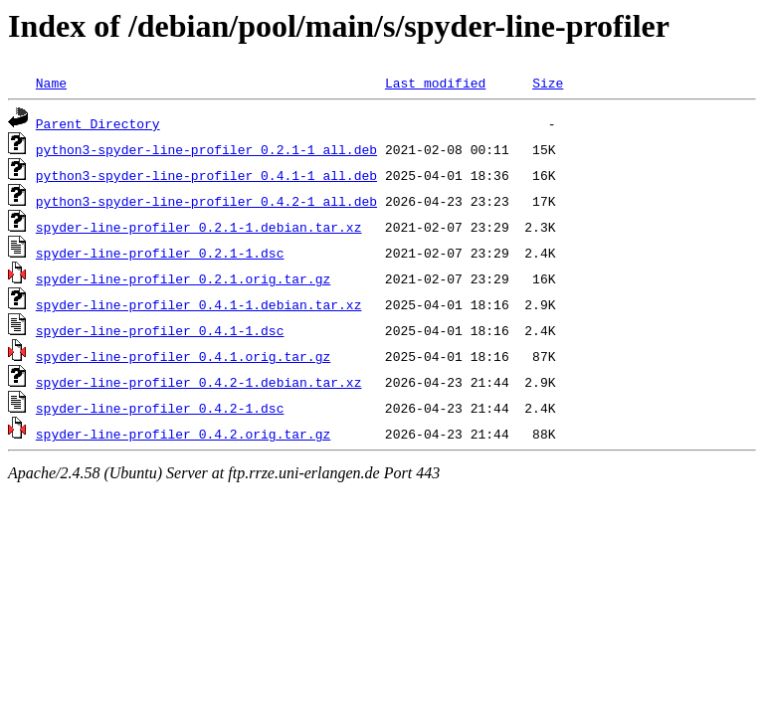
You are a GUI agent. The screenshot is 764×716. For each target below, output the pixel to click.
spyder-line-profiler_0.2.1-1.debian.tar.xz (199, 227)
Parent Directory (98, 123)
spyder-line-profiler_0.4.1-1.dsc (160, 330)
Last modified (435, 82)
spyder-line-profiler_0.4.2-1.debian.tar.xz (199, 382)
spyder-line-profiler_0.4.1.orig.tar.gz (183, 356)
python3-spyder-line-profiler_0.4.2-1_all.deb (206, 201)
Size (547, 82)
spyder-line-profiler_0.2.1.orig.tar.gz (183, 278)
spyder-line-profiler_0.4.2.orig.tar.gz (183, 434)
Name (51, 82)
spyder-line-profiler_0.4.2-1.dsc (160, 408)
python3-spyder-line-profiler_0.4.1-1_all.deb (206, 175)
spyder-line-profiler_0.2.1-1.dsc (160, 253)
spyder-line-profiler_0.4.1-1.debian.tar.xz (199, 304)
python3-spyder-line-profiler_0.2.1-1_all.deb (206, 149)
